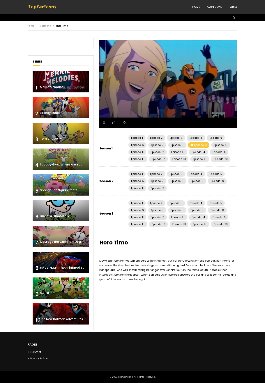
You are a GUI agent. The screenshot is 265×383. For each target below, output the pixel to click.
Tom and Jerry (51, 139)
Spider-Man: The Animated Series (65, 267)
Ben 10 (44, 293)
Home (196, 7)
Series (233, 7)
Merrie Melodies (51, 87)
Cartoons (214, 7)
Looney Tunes (50, 113)
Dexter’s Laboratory (54, 216)
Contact (35, 352)
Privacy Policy (39, 358)
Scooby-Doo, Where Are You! (61, 164)
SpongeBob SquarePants (58, 190)
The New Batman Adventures (61, 319)
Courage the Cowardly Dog (60, 242)
